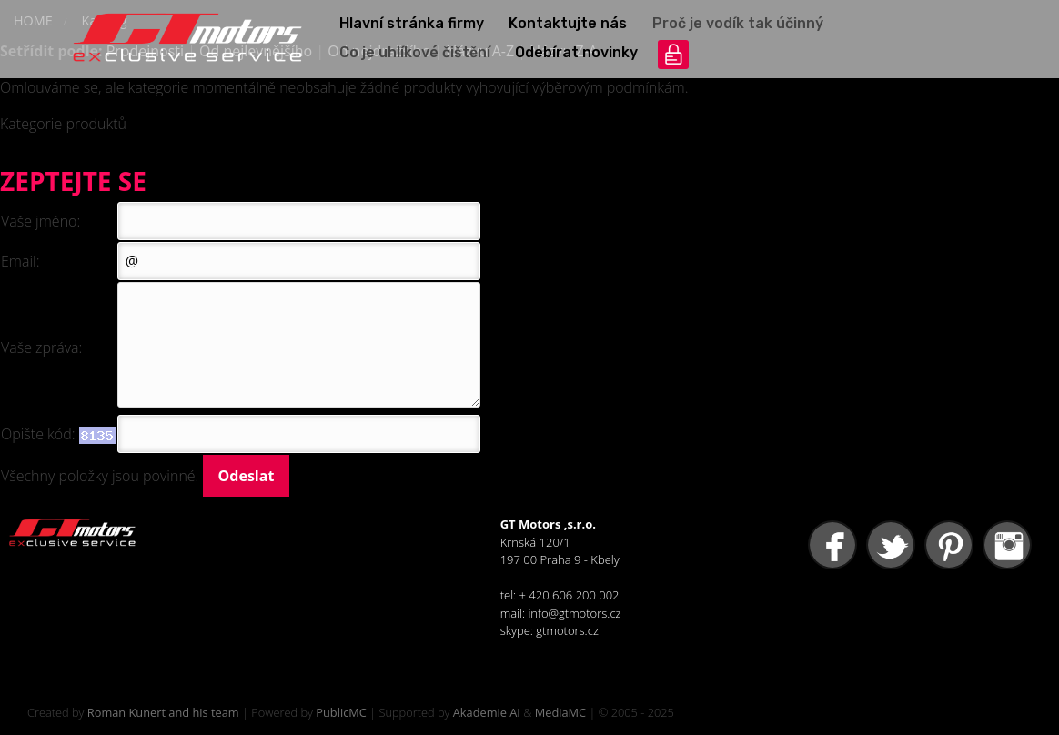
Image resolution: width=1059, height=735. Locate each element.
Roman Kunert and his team (163, 712)
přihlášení (673, 54)
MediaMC (560, 712)
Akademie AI (486, 712)
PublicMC (341, 712)
